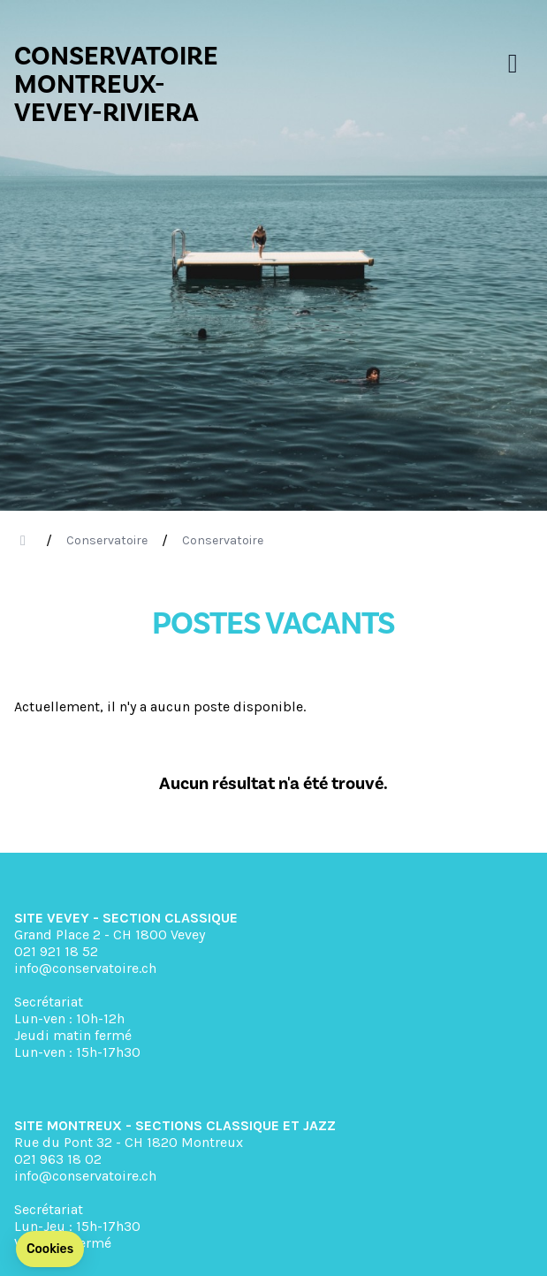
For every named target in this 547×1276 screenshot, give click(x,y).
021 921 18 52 (56, 951)
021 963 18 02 (58, 1159)
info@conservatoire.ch (85, 968)
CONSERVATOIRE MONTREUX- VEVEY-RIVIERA (116, 85)
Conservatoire (107, 540)
